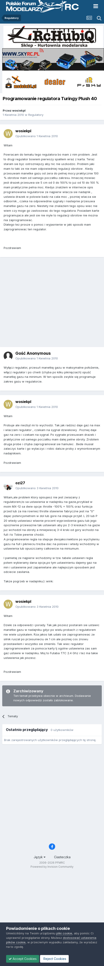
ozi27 (20, 483)
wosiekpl (19, 110)
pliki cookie (64, 933)
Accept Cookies (23, 959)
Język (39, 857)
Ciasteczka (62, 857)
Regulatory (35, 115)
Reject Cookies (54, 959)
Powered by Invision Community (52, 866)
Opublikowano (36, 136)
